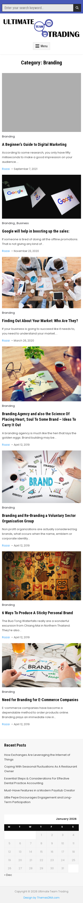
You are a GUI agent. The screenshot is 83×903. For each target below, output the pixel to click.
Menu (44, 46)
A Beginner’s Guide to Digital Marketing (34, 144)
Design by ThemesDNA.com (41, 897)
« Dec (8, 875)
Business (23, 223)
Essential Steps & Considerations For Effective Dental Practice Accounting (36, 780)
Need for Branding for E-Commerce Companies (40, 699)
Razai (6, 169)
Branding (8, 136)
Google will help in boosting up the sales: (35, 231)
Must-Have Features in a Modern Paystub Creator (39, 790)
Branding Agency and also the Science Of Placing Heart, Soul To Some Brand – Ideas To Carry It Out (39, 419)
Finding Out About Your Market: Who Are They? (40, 320)
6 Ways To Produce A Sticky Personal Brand (37, 612)
